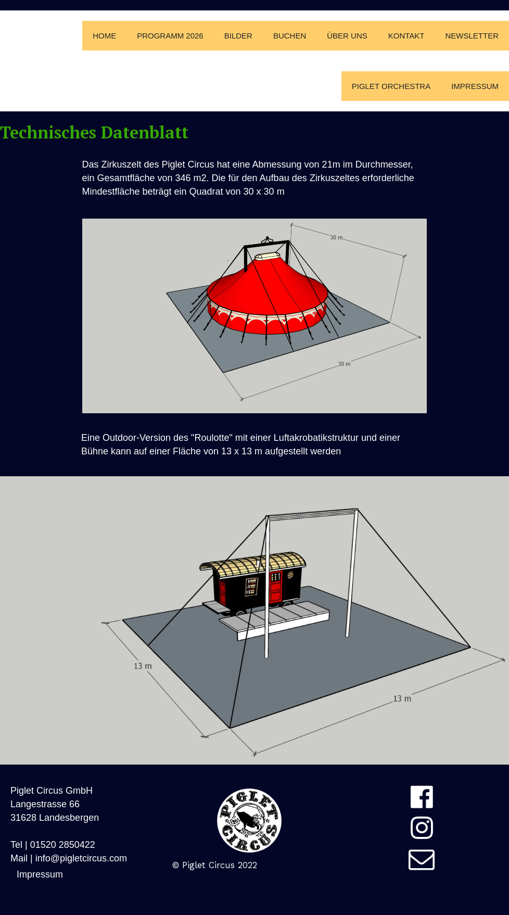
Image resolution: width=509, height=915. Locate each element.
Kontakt (406, 35)
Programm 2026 (170, 35)
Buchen (289, 35)
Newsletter (472, 35)
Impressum (475, 86)
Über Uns (347, 35)
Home (104, 35)
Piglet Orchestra (391, 86)
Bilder (238, 35)
